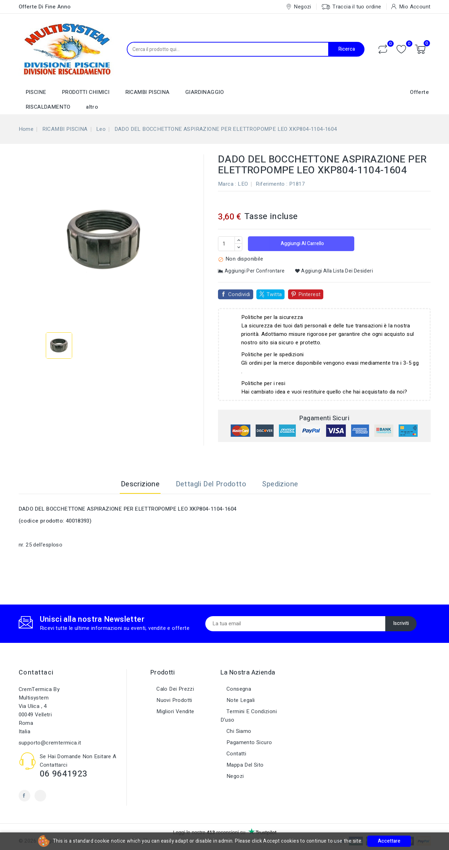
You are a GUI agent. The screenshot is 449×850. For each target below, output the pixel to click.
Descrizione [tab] (140, 484)
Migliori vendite (174, 711)
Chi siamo (238, 731)
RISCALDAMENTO (48, 107)
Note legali (240, 700)
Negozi (234, 776)
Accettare (389, 841)
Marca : (227, 184)
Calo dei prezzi (174, 689)
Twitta (274, 294)
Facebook (24, 795)
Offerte (419, 92)
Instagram (40, 795)
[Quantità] (226, 243)
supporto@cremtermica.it (50, 743)
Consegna (238, 689)
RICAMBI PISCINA (147, 92)
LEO (243, 184)
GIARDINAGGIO (204, 92)
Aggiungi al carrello (302, 243)
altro (92, 107)
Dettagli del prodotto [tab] (211, 484)
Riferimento (270, 184)
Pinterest (309, 294)
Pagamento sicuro (248, 742)
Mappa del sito (244, 765)
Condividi (239, 294)
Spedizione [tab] (280, 484)
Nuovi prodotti (173, 700)
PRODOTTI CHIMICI (86, 92)
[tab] (315, 484)
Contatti (236, 754)
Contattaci (36, 672)
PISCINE (36, 92)
